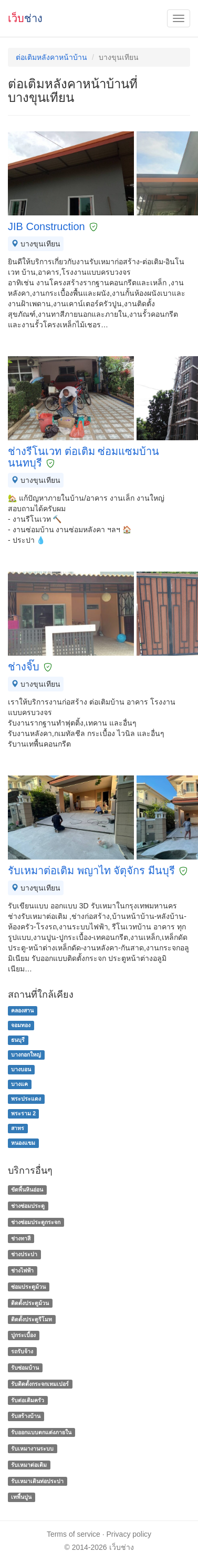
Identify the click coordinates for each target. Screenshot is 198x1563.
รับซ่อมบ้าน (25, 1367)
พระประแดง (26, 1099)
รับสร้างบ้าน (25, 1416)
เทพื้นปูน (21, 1497)
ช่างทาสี (20, 1238)
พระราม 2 (23, 1114)
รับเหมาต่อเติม (29, 1465)
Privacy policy (129, 1534)
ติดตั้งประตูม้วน (30, 1303)
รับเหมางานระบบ (32, 1448)
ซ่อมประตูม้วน (28, 1286)
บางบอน (21, 1070)
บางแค (19, 1084)
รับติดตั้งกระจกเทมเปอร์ (40, 1384)
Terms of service (73, 1534)
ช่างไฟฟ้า (22, 1270)
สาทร (17, 1128)
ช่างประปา (24, 1254)
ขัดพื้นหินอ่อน (27, 1189)
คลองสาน (22, 1011)
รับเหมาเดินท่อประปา (37, 1481)
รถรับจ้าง (22, 1351)
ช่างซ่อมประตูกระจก (35, 1222)
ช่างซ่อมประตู (28, 1206)
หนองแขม (23, 1143)
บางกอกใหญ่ (26, 1055)
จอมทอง (20, 1025)
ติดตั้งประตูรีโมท (31, 1319)
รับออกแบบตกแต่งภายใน (41, 1432)
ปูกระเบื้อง (23, 1335)
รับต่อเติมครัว (27, 1400)
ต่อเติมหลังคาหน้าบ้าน (51, 57)
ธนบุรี (18, 1040)
